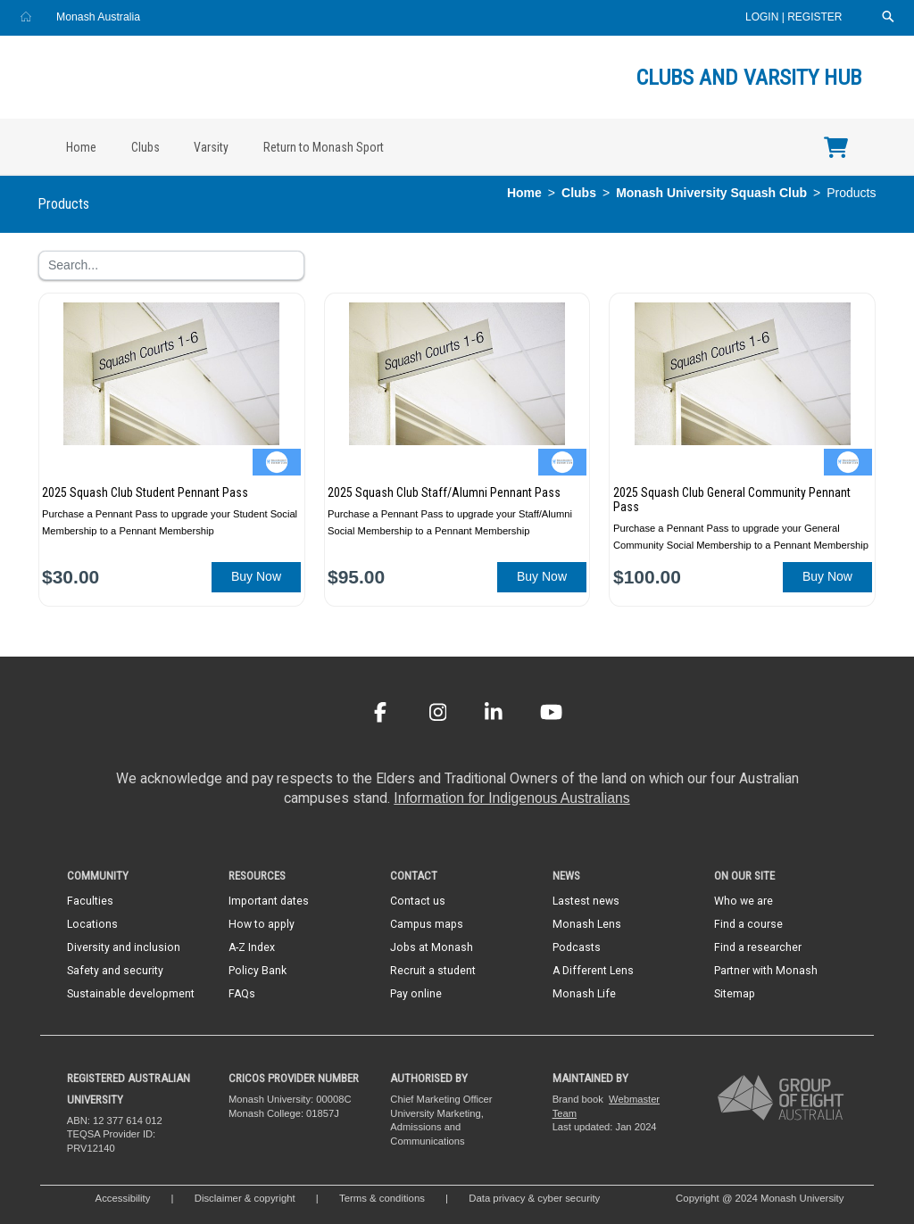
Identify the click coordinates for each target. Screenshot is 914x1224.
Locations (92, 924)
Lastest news (586, 901)
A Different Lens (593, 970)
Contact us (417, 901)
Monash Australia (98, 17)
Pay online (416, 994)
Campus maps (426, 924)
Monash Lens (587, 924)
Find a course (748, 924)
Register (814, 17)
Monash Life (584, 994)
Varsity (211, 147)
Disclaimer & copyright (245, 1198)
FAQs (241, 994)
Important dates (268, 901)
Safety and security (115, 970)
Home (81, 147)
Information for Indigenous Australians (511, 798)
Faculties (90, 901)
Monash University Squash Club (711, 193)
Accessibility (123, 1198)
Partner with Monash (766, 970)
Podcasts (577, 947)
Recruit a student (433, 970)
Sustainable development (131, 994)
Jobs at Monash (431, 947)
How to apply (261, 924)
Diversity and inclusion (123, 947)
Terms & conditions (382, 1198)
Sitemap (734, 994)
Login (763, 17)
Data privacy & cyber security (535, 1198)
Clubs (145, 147)
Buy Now (256, 576)
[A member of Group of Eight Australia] (780, 1097)
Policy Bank (257, 970)
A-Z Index (251, 947)
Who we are (743, 901)
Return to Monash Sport (323, 147)
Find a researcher (758, 947)
